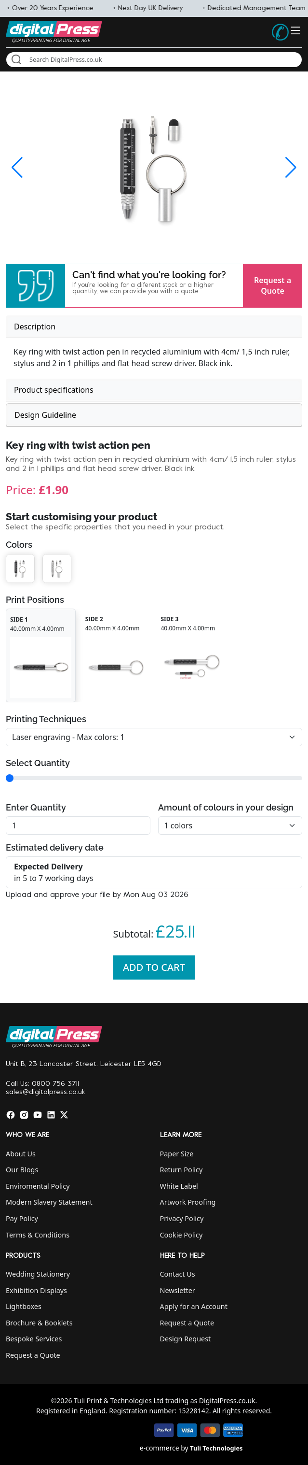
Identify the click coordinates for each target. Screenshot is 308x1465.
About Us (21, 1153)
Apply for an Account (194, 1306)
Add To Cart (154, 967)
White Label (179, 1186)
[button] (35, 286)
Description (34, 326)
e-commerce (159, 1447)
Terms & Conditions (37, 1234)
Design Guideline (45, 415)
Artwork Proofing (188, 1202)
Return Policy (181, 1169)
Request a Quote (272, 285)
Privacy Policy (182, 1218)
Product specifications (54, 389)
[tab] (154, 326)
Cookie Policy (181, 1234)
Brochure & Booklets (39, 1322)
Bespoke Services (34, 1338)
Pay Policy (22, 1218)
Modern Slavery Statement (49, 1202)
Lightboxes (23, 1306)
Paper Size (177, 1153)
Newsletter (177, 1290)
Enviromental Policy (38, 1186)
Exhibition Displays (36, 1290)
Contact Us (177, 1274)
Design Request (185, 1338)
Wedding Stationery (38, 1274)
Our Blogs (22, 1169)
